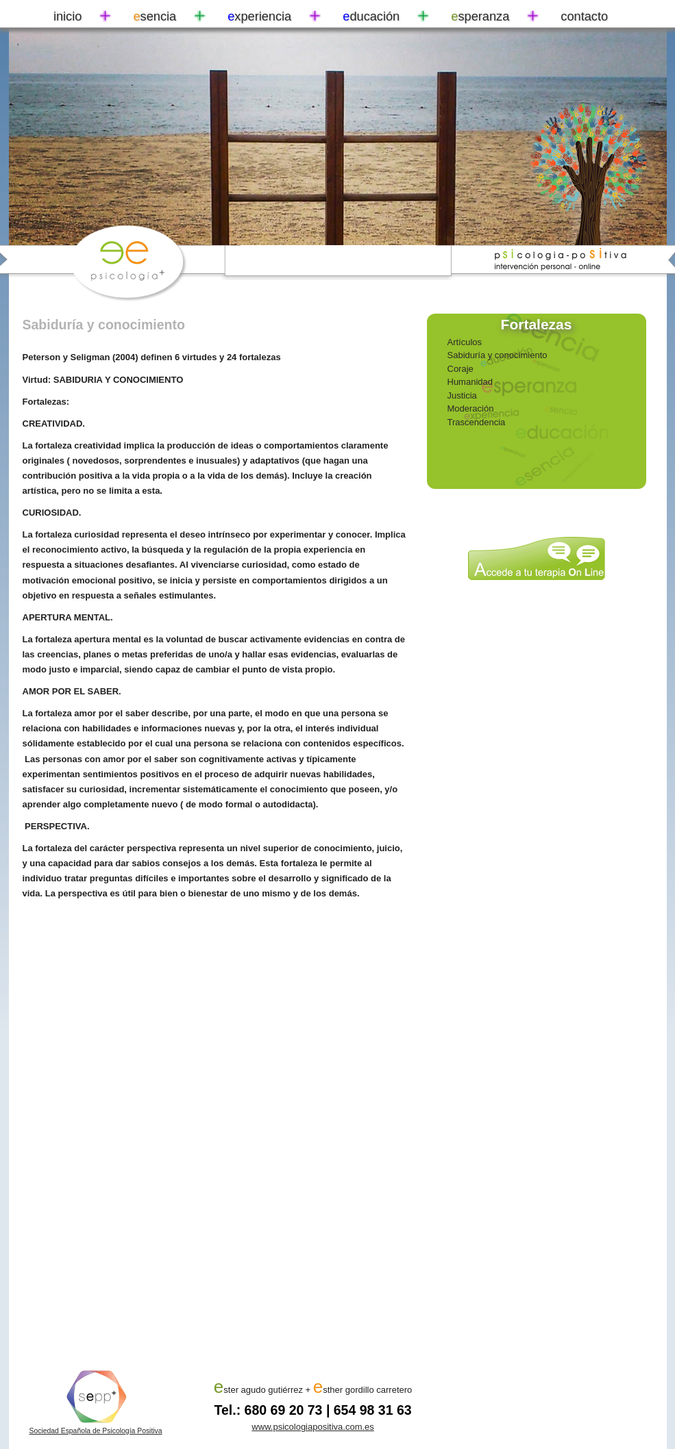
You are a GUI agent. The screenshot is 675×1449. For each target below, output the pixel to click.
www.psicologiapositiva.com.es (312, 1427)
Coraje (460, 369)
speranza (480, 16)
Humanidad (470, 382)
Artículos (464, 342)
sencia (154, 16)
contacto (584, 16)
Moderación (470, 408)
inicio (67, 16)
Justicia (462, 395)
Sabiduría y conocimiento (497, 355)
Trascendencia (476, 422)
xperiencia (259, 16)
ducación (371, 16)
